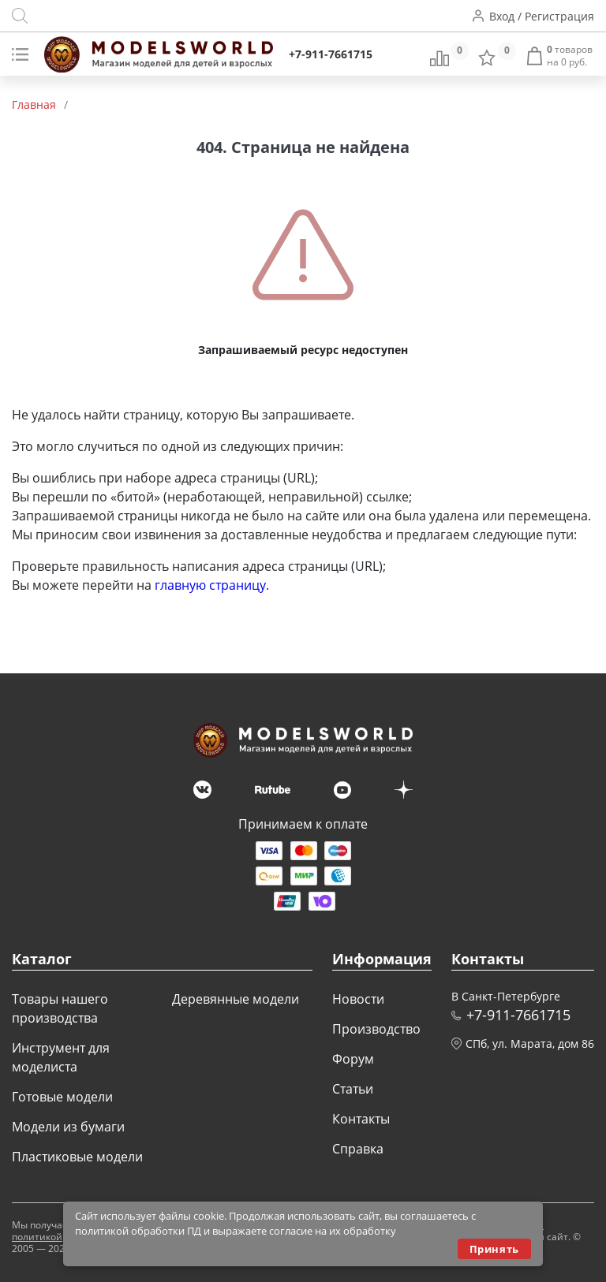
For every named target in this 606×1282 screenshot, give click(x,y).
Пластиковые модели (77, 1156)
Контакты (361, 1118)
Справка (357, 1148)
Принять (494, 1249)
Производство (376, 1029)
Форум (353, 1059)
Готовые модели (62, 1096)
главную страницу (210, 585)
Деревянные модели (235, 999)
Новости (358, 999)
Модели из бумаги (68, 1126)
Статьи (352, 1089)
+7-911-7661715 (330, 54)
